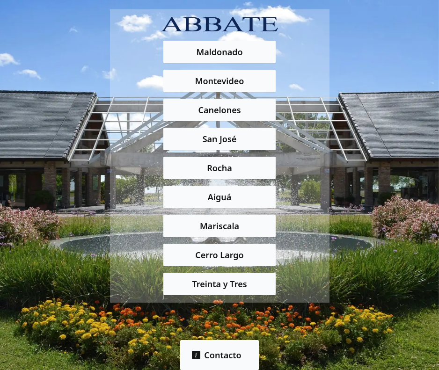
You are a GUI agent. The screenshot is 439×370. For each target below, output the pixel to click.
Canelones (219, 110)
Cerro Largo (219, 255)
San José (220, 139)
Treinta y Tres (219, 284)
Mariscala (219, 226)
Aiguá (219, 197)
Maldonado (219, 52)
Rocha (219, 168)
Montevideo (219, 81)
